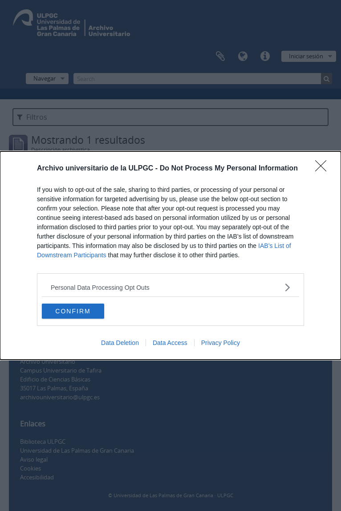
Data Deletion (120, 342)
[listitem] (170, 287)
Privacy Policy (220, 342)
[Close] (323, 168)
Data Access (170, 342)
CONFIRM (72, 310)
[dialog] (170, 255)
